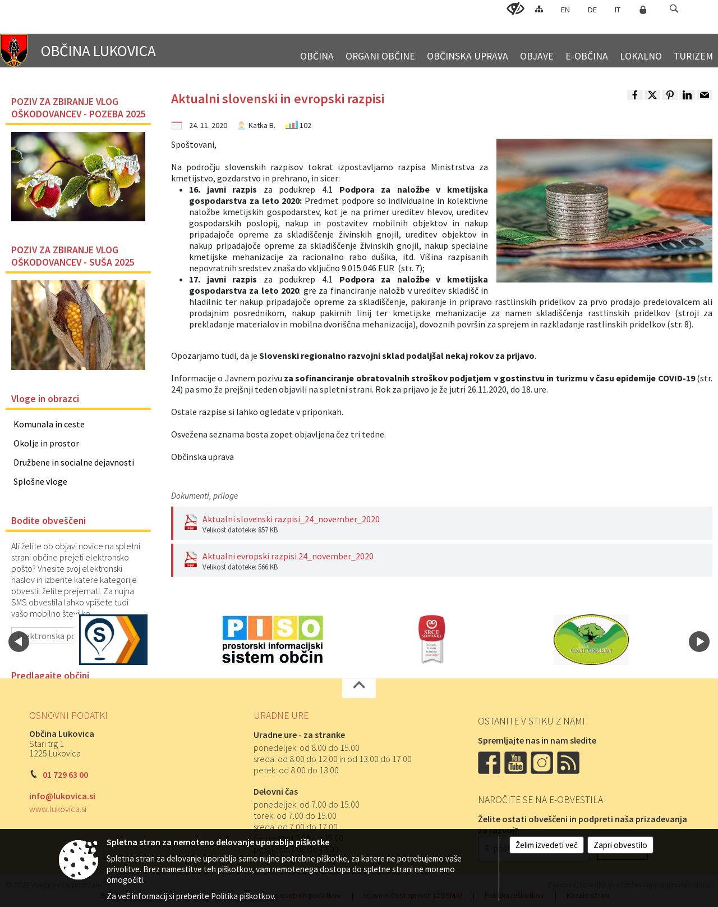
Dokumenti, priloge (204, 495)
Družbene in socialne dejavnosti (73, 462)
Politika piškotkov (242, 896)
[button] (674, 8)
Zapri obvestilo (620, 845)
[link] (635, 95)
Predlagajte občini (50, 675)
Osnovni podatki (68, 715)
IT (617, 9)
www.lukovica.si (57, 808)
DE (592, 9)
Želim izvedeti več (547, 845)
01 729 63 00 (65, 774)
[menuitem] (317, 51)
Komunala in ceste (49, 424)
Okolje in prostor (46, 443)
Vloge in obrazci (45, 399)
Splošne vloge (40, 481)
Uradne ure (281, 715)
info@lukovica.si (62, 795)
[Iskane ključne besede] (663, 9)
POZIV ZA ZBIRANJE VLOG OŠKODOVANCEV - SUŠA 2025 (73, 256)
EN (565, 9)
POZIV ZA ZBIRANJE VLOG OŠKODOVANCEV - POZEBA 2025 (78, 107)
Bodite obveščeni (48, 520)
